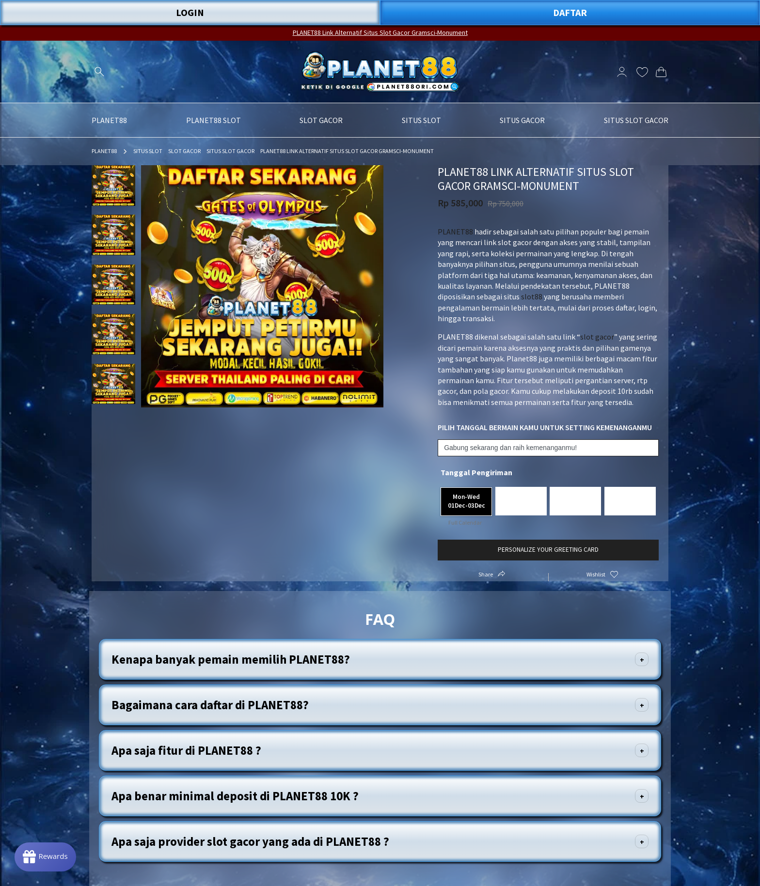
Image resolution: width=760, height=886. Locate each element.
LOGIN (190, 12)
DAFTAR (570, 12)
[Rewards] (45, 856)
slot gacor (597, 337)
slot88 (531, 296)
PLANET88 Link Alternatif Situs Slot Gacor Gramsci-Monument (380, 32)
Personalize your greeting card (548, 549)
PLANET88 (104, 151)
